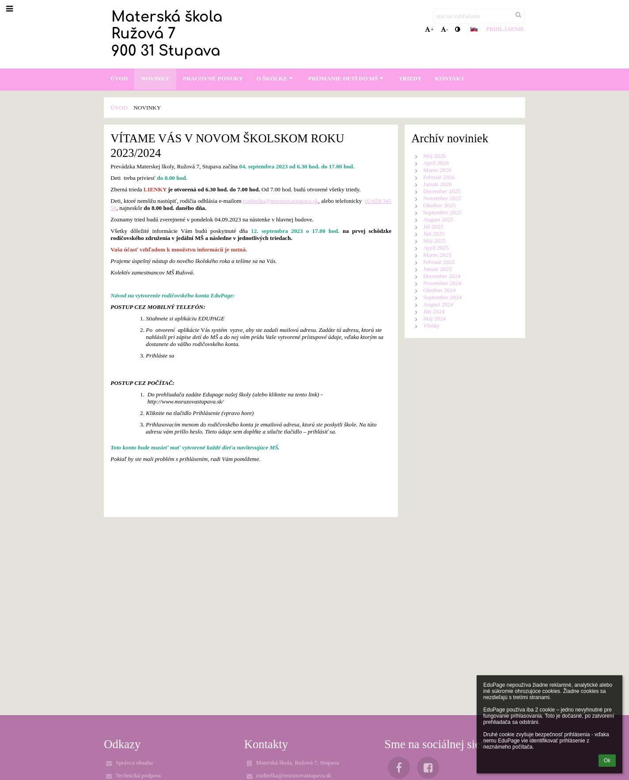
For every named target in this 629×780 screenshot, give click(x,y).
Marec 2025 (437, 254)
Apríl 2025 (436, 247)
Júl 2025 (433, 226)
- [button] (444, 29)
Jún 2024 (434, 311)
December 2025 (442, 191)
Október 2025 (439, 205)
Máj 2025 (434, 240)
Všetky (431, 325)
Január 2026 (437, 184)
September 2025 (442, 212)
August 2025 (438, 219)
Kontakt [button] (450, 78)
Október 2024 (439, 290)
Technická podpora (138, 775)
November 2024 (442, 283)
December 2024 (442, 276)
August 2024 (438, 304)
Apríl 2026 (436, 163)
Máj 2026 (434, 155)
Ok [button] (607, 760)
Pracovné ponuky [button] (213, 78)
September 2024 (442, 297)
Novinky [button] (155, 78)
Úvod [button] (119, 78)
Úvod (119, 107)
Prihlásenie (505, 29)
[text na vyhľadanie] (479, 16)
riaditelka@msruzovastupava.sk (280, 201)
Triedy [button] (410, 78)
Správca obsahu (134, 762)
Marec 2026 (437, 170)
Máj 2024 (434, 318)
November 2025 (442, 198)
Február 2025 (439, 262)
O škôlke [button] (275, 78)
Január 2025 (437, 269)
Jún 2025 (434, 233)
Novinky (147, 107)
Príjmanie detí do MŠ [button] (346, 78)
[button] (474, 29)
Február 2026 (439, 177)
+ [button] (429, 29)
